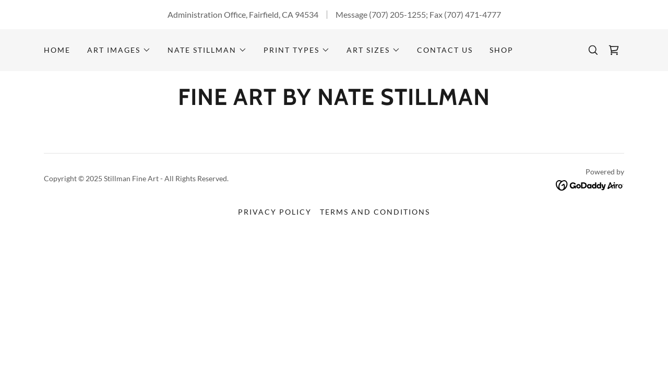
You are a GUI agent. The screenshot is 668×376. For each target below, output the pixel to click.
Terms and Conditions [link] (375, 211)
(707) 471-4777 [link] (472, 14)
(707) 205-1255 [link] (397, 14)
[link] (613, 50)
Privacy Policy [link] (275, 211)
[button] (119, 50)
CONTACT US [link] (445, 49)
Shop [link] (502, 49)
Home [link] (57, 49)
